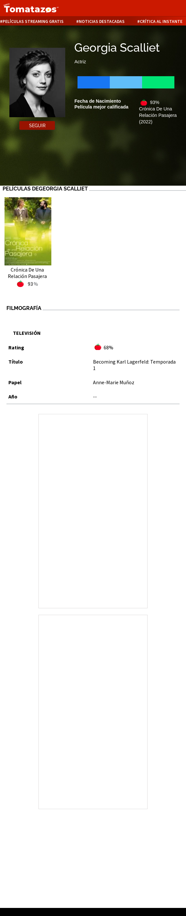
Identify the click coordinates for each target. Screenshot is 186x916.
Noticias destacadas (102, 21)
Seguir (37, 125)
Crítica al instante (161, 21)
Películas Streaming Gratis (33, 21)
